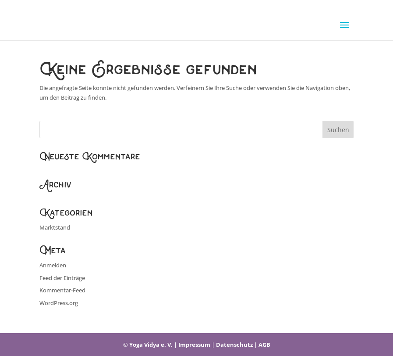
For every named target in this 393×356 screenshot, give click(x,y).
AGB (264, 345)
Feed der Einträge (62, 278)
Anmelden (52, 265)
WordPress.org (58, 303)
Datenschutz (234, 345)
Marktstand (54, 227)
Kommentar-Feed (62, 290)
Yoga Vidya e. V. (151, 345)
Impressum (194, 345)
